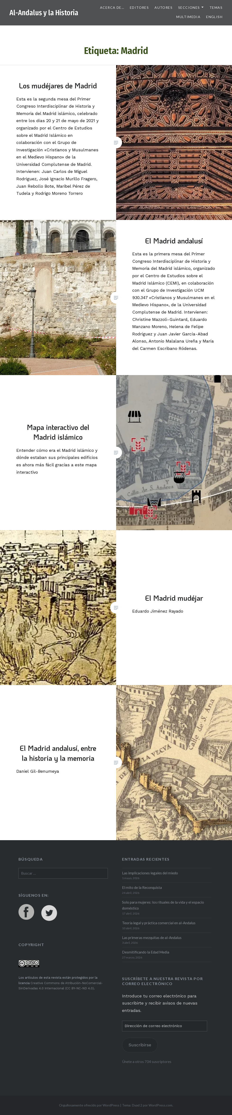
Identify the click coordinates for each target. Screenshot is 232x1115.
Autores (164, 7)
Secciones (189, 7)
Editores (139, 7)
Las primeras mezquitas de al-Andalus (152, 937)
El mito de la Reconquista (142, 887)
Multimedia (188, 17)
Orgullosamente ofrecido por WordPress (89, 1105)
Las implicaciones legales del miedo (150, 873)
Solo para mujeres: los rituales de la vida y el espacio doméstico (163, 905)
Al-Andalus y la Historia (43, 13)
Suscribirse (139, 1044)
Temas (216, 7)
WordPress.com (160, 1105)
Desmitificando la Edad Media (145, 952)
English (214, 17)
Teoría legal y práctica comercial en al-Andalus (159, 923)
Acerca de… (112, 7)
